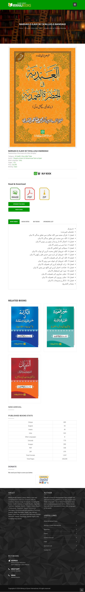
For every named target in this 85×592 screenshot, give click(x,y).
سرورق (71, 228)
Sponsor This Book (19, 204)
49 (65, 430)
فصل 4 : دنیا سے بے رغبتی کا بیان (61, 245)
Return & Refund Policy (50, 521)
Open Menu (75, 4)
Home (21, 28)
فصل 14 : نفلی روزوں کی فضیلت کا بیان (58, 277)
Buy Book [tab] (37, 222)
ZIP (30, 451)
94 (65, 426)
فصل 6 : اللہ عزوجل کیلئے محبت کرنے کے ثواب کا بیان (53, 251)
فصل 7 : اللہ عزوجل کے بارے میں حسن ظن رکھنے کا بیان (52, 254)
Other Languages (30, 437)
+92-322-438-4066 (15, 571)
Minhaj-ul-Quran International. (29, 588)
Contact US (47, 550)
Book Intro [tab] (26, 222)
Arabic (31, 430)
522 (65, 433)
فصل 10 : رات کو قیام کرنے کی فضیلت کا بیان (56, 264)
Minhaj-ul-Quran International (52, 525)
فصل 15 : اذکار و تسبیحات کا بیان (61, 280)
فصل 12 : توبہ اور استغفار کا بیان (61, 271)
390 (65, 444)
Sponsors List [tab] (49, 222)
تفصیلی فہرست (67, 232)
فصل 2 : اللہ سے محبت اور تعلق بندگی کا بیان (56, 238)
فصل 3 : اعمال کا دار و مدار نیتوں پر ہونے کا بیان (55, 241)
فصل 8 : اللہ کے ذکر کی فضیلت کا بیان (59, 258)
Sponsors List (48, 546)
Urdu (30, 433)
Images (30, 444)
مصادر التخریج (68, 284)
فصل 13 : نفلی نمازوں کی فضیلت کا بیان (58, 274)
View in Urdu (19, 209)
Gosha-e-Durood (48, 538)
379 (65, 451)
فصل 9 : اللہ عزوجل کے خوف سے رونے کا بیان (56, 261)
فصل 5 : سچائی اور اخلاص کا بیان (60, 248)
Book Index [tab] (14, 222)
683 (65, 422)
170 (65, 440)
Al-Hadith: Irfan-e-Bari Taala (33, 28)
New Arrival (15, 407)
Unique (30, 422)
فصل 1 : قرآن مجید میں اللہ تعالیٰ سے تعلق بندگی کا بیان (51, 235)
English (30, 426)
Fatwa (46, 533)
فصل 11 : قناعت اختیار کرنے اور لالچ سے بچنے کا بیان (53, 267)
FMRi (45, 542)
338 (65, 448)
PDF (30, 448)
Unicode (30, 440)
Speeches (47, 529)
